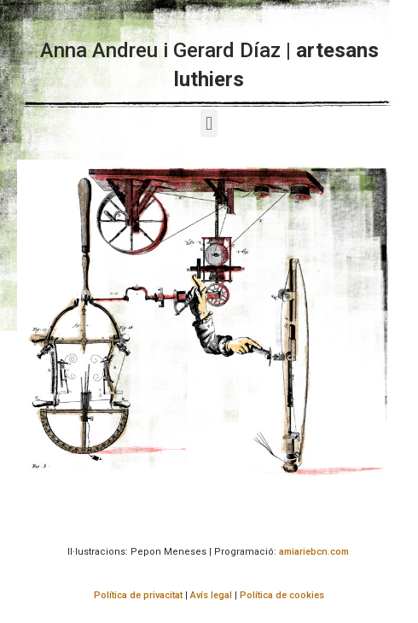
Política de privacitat (138, 595)
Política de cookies (282, 595)
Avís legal (211, 595)
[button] (208, 123)
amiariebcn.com (314, 551)
